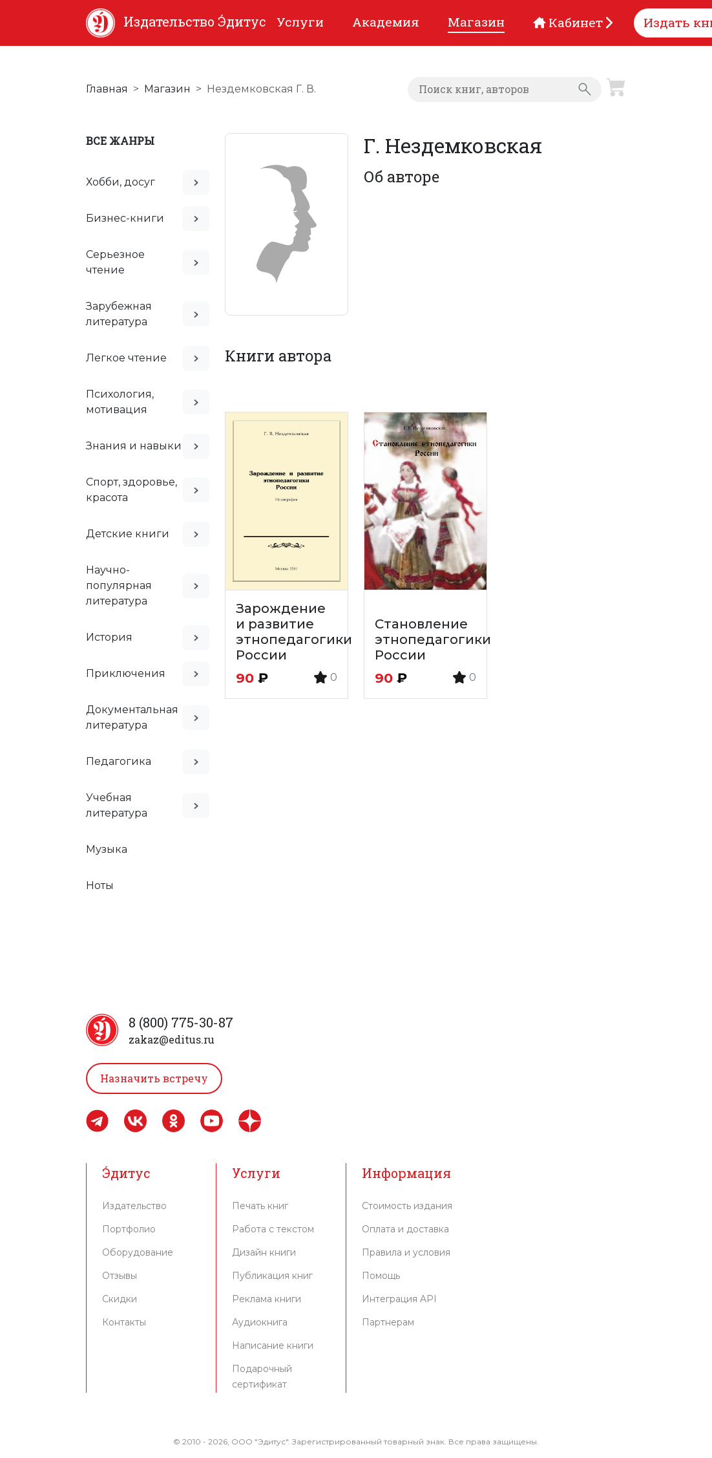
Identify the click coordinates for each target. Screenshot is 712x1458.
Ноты (100, 885)
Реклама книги (266, 1299)
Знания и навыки (134, 446)
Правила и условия (406, 1252)
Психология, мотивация (120, 402)
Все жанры (120, 140)
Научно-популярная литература (119, 585)
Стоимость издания (407, 1206)
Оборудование (137, 1252)
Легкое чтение (126, 358)
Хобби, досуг (120, 182)
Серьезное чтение (115, 262)
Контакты (124, 1322)
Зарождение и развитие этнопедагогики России (294, 632)
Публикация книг (272, 1275)
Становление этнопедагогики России (433, 639)
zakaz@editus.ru (172, 1039)
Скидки (119, 1299)
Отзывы (119, 1275)
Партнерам (388, 1322)
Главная (107, 89)
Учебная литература (116, 805)
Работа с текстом (273, 1229)
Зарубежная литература (119, 314)
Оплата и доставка (405, 1229)
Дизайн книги (264, 1252)
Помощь (381, 1275)
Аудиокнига (260, 1322)
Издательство (134, 1206)
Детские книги (127, 534)
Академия (385, 22)
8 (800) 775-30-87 (181, 1022)
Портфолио (129, 1229)
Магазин (167, 89)
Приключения (125, 673)
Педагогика (118, 761)
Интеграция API (399, 1299)
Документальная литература (132, 717)
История (109, 637)
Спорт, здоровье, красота (131, 490)
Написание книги (272, 1345)
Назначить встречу (154, 1078)
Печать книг (260, 1206)
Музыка (106, 849)
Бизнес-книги (125, 218)
